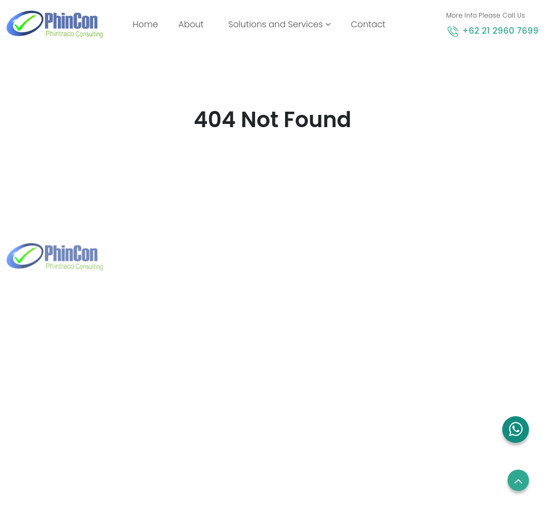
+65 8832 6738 (189, 367)
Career (431, 334)
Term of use (440, 354)
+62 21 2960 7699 (500, 31)
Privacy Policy (443, 374)
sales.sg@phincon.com (205, 384)
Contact (368, 24)
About (190, 24)
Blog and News (310, 393)
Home (147, 24)
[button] (515, 429)
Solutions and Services (279, 24)
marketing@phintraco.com (76, 408)
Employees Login (449, 314)
